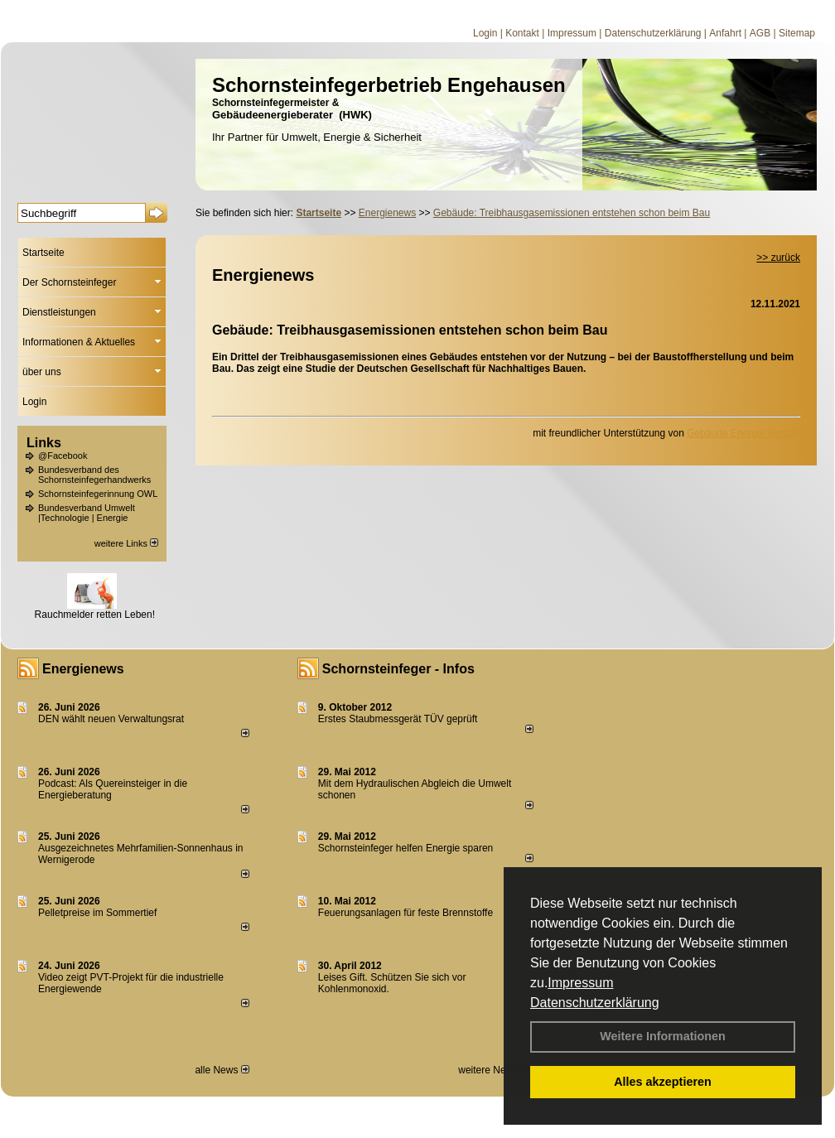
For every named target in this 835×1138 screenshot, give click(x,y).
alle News (222, 1070)
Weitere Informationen (663, 1036)
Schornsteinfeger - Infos (398, 669)
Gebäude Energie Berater (743, 433)
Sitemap (797, 33)
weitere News (493, 1070)
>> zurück (778, 257)
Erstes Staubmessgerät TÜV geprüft (398, 719)
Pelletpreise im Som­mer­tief (97, 913)
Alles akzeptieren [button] (663, 1081)
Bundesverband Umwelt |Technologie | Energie (86, 513)
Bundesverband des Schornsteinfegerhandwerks (94, 475)
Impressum (580, 983)
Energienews (83, 669)
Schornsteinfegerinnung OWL (97, 494)
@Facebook (62, 456)
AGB (760, 33)
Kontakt (522, 33)
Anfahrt (725, 33)
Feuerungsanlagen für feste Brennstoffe (405, 913)
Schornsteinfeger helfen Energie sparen (405, 848)
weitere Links (126, 543)
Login (485, 33)
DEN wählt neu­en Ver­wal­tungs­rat (111, 719)
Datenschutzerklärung (594, 1003)
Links (44, 443)
